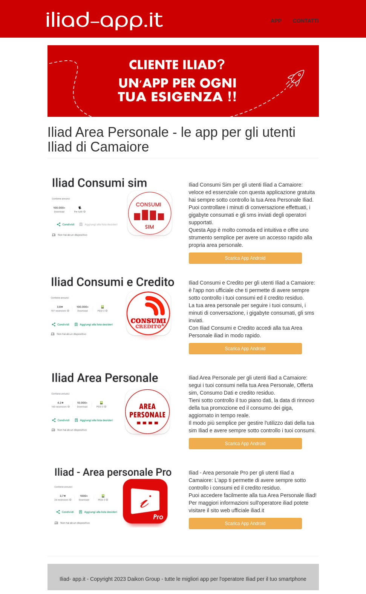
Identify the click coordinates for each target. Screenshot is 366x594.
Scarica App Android (245, 258)
